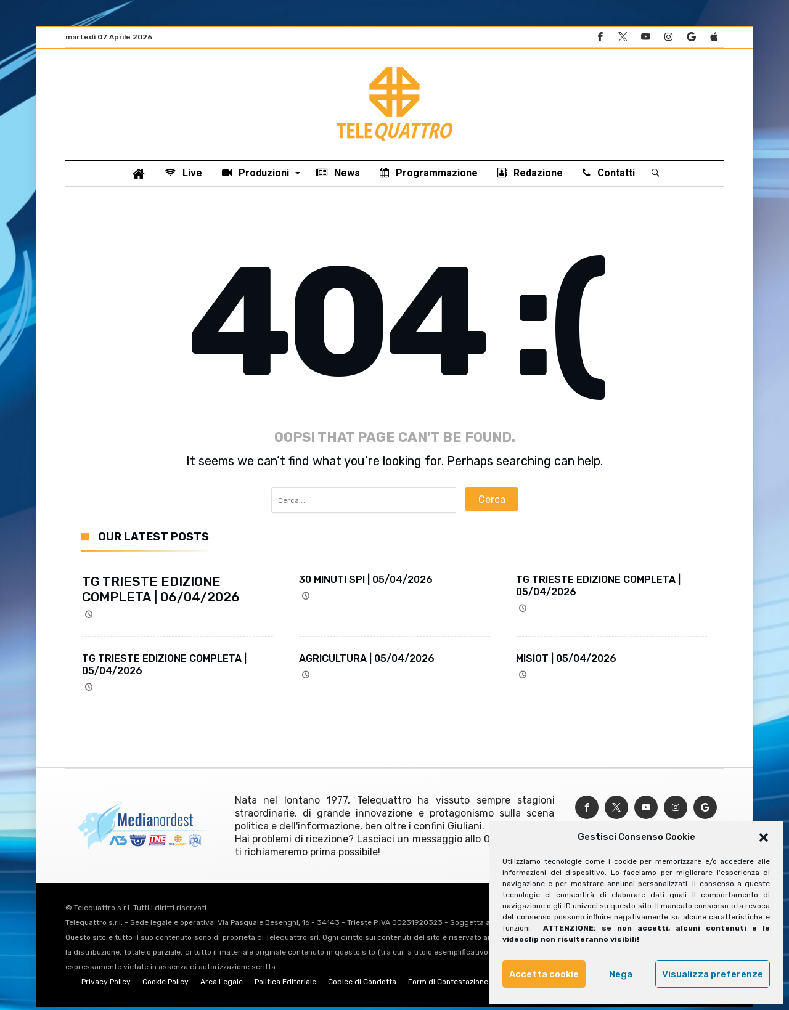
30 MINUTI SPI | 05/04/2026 (366, 582)
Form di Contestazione (448, 984)
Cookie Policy (165, 984)
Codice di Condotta (362, 984)
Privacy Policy (106, 984)
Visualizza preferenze (712, 974)
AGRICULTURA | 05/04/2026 (367, 661)
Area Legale (221, 984)
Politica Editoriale (285, 984)
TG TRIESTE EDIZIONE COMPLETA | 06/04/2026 (161, 592)
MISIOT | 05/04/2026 (566, 661)
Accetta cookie (544, 974)
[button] (764, 837)
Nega (620, 974)
